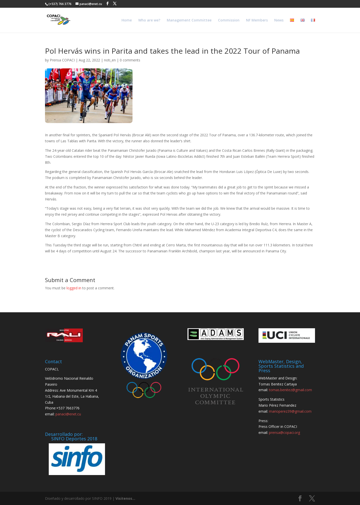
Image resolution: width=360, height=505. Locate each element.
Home (127, 20)
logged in (73, 288)
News (279, 20)
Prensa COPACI (62, 60)
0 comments (130, 60)
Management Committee (189, 20)
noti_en (110, 60)
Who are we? (149, 20)
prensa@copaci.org (284, 432)
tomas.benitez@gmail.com (290, 389)
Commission (229, 20)
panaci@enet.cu (68, 414)
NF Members (257, 20)
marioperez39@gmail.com (290, 411)
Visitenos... (125, 498)
